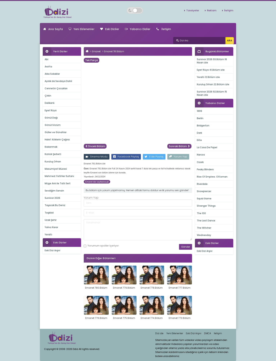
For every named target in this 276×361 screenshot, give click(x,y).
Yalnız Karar (51, 227)
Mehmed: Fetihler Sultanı (59, 176)
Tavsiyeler (192, 10)
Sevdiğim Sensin (54, 190)
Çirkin (48, 95)
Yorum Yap (178, 156)
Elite (199, 140)
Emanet (96, 51)
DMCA (207, 333)
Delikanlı (49, 103)
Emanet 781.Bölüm (114, 51)
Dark (199, 132)
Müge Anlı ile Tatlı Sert (58, 183)
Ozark (200, 162)
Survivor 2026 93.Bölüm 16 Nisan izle (212, 61)
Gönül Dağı (51, 117)
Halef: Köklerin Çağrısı (57, 139)
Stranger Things (206, 205)
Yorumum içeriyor (101, 245)
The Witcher (204, 227)
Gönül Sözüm (53, 125)
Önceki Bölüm (95, 146)
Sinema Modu (97, 156)
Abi (46, 59)
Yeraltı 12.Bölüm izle (208, 77)
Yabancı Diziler (138, 29)
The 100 (201, 213)
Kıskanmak (51, 146)
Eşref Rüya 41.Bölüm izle (211, 69)
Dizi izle (159, 333)
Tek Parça (91, 60)
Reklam (211, 10)
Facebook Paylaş (126, 156)
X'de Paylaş (154, 156)
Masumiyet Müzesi (56, 168)
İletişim (228, 10)
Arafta (48, 66)
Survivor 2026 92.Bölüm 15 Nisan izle (212, 93)
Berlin (200, 118)
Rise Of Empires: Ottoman (212, 176)
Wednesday (204, 235)
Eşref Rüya (51, 110)
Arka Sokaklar (52, 73)
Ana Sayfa (53, 29)
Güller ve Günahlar (56, 132)
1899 (199, 111)
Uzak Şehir (51, 220)
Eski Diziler (109, 29)
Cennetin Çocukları (56, 88)
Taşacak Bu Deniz (55, 205)
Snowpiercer (204, 191)
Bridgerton (203, 125)
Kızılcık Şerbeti (53, 154)
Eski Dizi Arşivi (52, 250)
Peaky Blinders (205, 169)
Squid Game (204, 198)
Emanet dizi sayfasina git (97, 182)
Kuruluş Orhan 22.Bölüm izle (213, 84)
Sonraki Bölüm (179, 146)
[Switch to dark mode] (135, 10)
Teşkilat (49, 212)
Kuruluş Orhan (53, 161)
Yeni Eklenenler (81, 29)
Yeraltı (48, 234)
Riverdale (202, 184)
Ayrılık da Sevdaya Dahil (58, 81)
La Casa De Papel (207, 147)
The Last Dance (206, 220)
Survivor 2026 (52, 198)
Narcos (201, 154)
